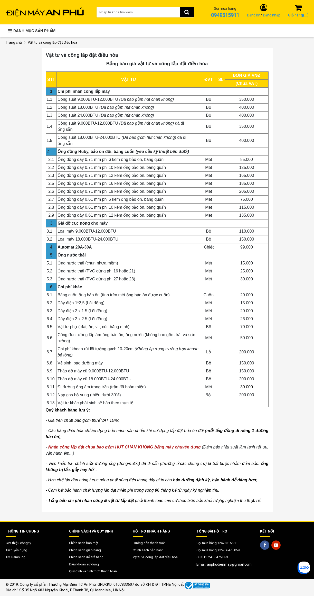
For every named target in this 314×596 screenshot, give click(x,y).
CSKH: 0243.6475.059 (212, 557)
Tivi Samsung (15, 557)
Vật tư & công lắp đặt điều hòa (155, 557)
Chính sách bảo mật (83, 543)
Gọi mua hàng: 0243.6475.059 (218, 550)
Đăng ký (253, 15)
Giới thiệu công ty (18, 543)
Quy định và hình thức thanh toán (93, 571)
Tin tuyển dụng (16, 550)
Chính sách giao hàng (85, 550)
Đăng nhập (271, 15)
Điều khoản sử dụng (84, 564)
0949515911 (225, 15)
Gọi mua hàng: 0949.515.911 (217, 543)
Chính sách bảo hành (148, 550)
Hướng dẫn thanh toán (149, 543)
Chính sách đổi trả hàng (86, 557)
